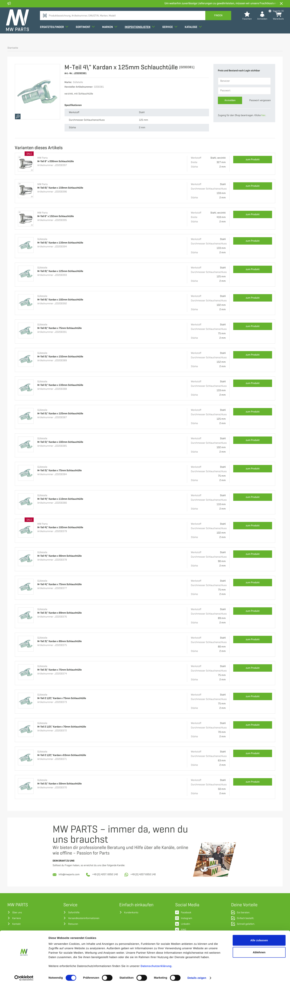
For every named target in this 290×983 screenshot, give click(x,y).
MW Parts (42, 158)
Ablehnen (259, 950)
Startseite (12, 48)
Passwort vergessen (260, 100)
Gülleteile (42, 239)
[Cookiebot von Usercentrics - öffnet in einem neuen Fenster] (24, 976)
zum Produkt (253, 159)
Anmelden (230, 100)
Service (170, 34)
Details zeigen (196, 975)
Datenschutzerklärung (156, 963)
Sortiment (86, 34)
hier (263, 115)
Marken (111, 34)
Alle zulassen (259, 937)
